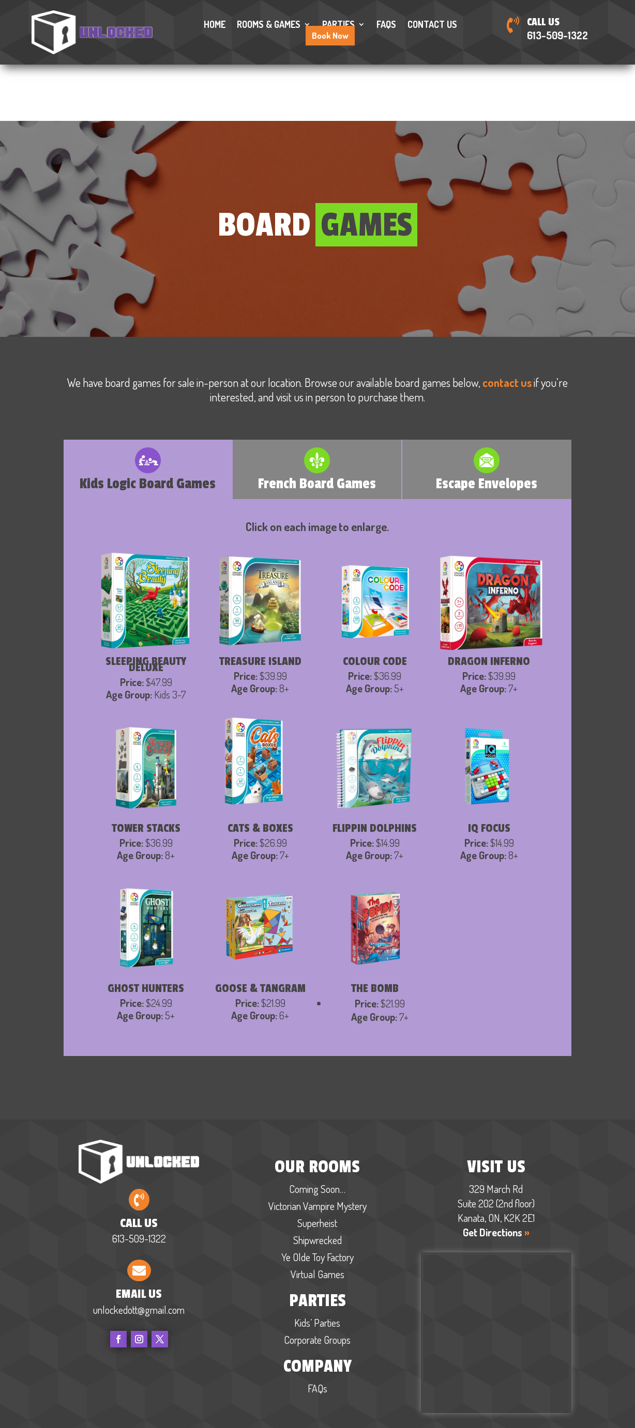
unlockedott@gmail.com (139, 1251)
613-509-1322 (557, 35)
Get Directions (496, 1174)
